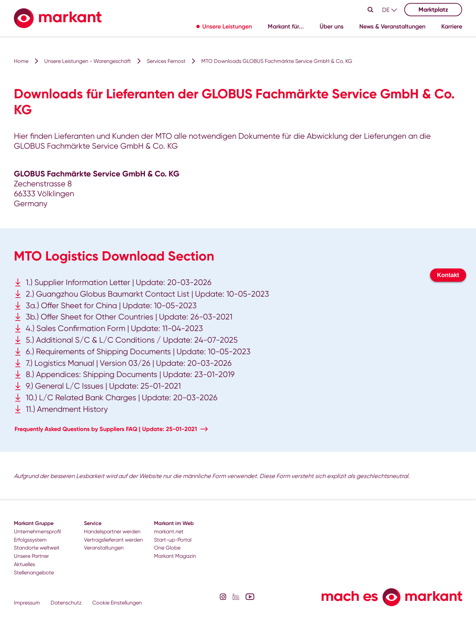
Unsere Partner (31, 556)
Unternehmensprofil (37, 531)
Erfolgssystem (30, 540)
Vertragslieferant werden (113, 540)
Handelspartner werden (112, 531)
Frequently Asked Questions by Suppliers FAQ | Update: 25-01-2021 (106, 429)
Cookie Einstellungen (117, 603)
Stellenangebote (34, 572)
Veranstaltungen (104, 548)
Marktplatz (433, 9)
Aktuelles (24, 564)
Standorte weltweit (37, 548)
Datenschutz (66, 603)
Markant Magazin (175, 556)
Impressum (27, 603)
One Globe (167, 548)
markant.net (168, 531)
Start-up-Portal (172, 540)
